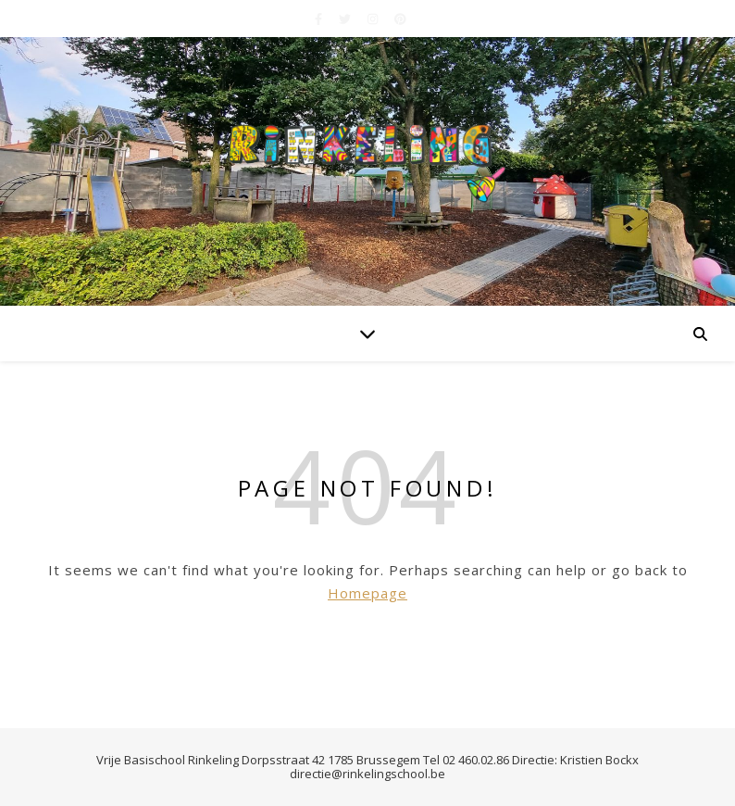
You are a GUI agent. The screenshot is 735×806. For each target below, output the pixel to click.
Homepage (367, 593)
